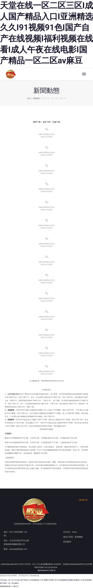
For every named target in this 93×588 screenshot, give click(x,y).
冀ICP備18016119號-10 (46, 570)
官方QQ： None (70, 532)
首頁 (28, 98)
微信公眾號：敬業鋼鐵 (73, 537)
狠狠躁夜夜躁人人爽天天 (9, 586)
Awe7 (13, 564)
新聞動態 (36, 98)
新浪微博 (67, 542)
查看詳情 (47, 564)
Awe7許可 (80, 564)
